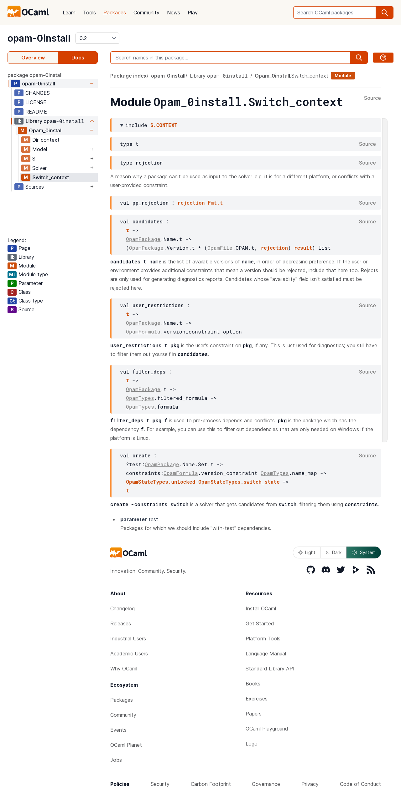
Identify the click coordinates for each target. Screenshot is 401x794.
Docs (77, 57)
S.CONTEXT (163, 125)
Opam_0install (46, 130)
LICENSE (35, 102)
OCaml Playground (267, 728)
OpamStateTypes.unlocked (160, 481)
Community (146, 12)
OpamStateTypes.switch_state (238, 481)
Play (193, 12)
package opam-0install (35, 75)
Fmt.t (215, 202)
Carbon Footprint (211, 784)
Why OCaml (123, 668)
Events (118, 730)
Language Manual (266, 653)
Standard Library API (270, 668)
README (36, 112)
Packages (114, 12)
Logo (252, 744)
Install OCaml (261, 608)
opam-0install (39, 38)
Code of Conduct (360, 784)
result (303, 247)
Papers (254, 713)
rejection (191, 202)
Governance (266, 784)
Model (39, 149)
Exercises (257, 698)
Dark (333, 552)
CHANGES (37, 93)
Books (253, 683)
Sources (34, 187)
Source (372, 98)
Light (306, 552)
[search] (384, 12)
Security (160, 784)
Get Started (260, 623)
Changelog (122, 608)
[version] (97, 38)
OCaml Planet (126, 745)
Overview (33, 57)
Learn (69, 12)
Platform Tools (263, 638)
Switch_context (50, 177)
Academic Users (129, 653)
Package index (128, 76)
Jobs (116, 760)
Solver (39, 168)
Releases (120, 623)
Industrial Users (128, 638)
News (173, 12)
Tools (89, 12)
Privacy (310, 784)
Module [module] (343, 75)
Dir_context (46, 140)
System (364, 552)
